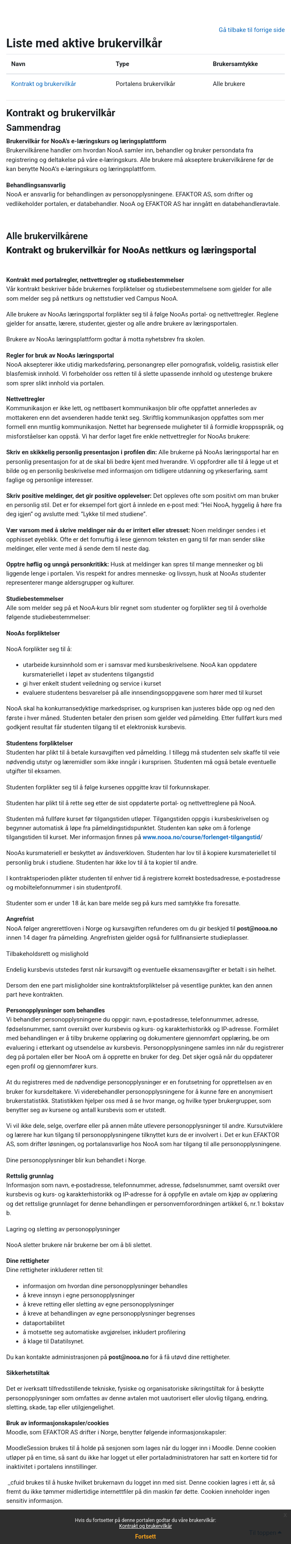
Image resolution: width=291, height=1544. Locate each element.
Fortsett (145, 1536)
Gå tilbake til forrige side (252, 30)
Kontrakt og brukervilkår (145, 1526)
